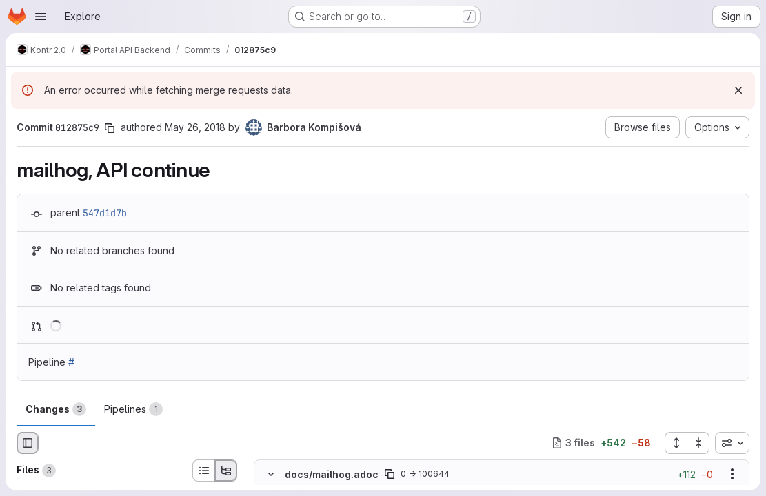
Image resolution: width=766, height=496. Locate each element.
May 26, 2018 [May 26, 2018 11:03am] (195, 127)
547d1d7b (105, 213)
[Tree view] (226, 470)
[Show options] (732, 474)
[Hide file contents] (271, 474)
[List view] (203, 470)
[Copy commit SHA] (109, 128)
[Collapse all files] (698, 443)
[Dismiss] (738, 90)
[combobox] (732, 443)
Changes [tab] (56, 409)
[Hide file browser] (28, 443)
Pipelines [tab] (133, 409)
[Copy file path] (389, 474)
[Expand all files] (676, 443)
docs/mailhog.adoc (332, 474)
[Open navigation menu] (41, 17)
